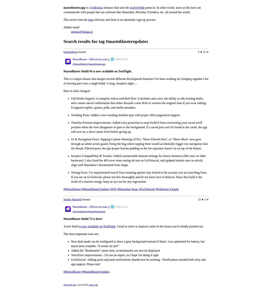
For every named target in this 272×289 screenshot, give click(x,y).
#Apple (174, 189)
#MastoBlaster (72, 189)
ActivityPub (137, 7)
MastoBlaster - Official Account (90, 59)
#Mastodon (124, 189)
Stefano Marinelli (72, 199)
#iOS (113, 189)
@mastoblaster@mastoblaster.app (89, 64)
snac (91, 19)
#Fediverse (162, 189)
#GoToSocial (147, 189)
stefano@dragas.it (82, 31)
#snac (134, 189)
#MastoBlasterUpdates (95, 189)
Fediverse (97, 7)
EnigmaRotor (70, 52)
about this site (69, 285)
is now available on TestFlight (97, 226)
